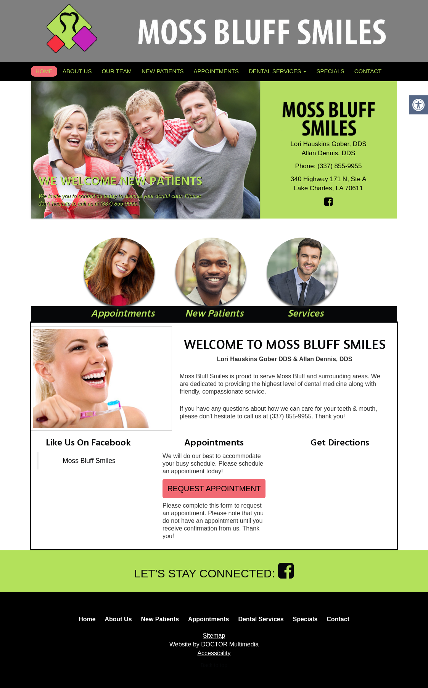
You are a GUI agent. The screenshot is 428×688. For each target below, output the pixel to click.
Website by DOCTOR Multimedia (214, 644)
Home (44, 71)
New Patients (162, 71)
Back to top (214, 665)
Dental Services (277, 71)
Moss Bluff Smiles (89, 461)
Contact (367, 71)
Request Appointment (214, 488)
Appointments (216, 71)
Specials (330, 71)
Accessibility (213, 653)
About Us (77, 71)
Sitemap (214, 635)
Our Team (116, 71)
